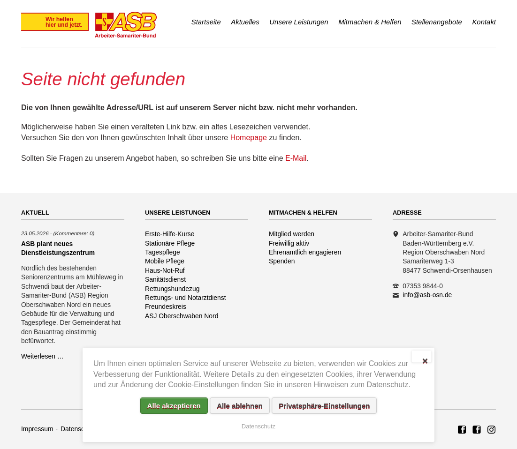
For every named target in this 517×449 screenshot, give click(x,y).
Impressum (37, 429)
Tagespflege (162, 252)
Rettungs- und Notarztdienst (185, 297)
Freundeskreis (165, 306)
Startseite (206, 22)
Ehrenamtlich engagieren (305, 252)
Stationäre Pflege (170, 243)
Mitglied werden (291, 234)
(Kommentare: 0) (73, 233)
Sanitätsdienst (165, 279)
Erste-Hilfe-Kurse (170, 234)
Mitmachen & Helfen (369, 22)
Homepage (248, 138)
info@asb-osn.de (427, 295)
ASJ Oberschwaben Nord (181, 316)
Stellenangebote (436, 22)
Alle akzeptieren (174, 406)
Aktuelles (245, 22)
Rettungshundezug (172, 288)
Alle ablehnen (240, 406)
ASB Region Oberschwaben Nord (462, 430)
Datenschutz (79, 429)
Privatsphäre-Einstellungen (324, 406)
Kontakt (484, 22)
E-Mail (295, 158)
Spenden (282, 261)
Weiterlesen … (42, 356)
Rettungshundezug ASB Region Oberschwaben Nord (491, 430)
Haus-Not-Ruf (165, 270)
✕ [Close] (425, 360)
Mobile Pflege (164, 261)
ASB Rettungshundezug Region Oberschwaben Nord (476, 430)
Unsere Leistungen (298, 22)
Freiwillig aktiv (289, 243)
